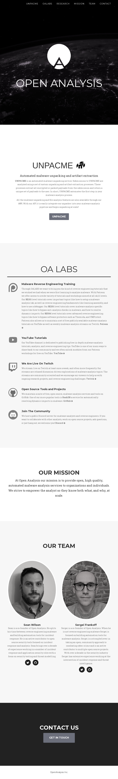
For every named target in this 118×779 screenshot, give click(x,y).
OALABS (47, 7)
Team (92, 7)
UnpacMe (32, 7)
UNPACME (20, 181)
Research (63, 7)
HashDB (66, 397)
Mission (79, 7)
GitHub (68, 401)
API (20, 203)
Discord (60, 423)
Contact (105, 7)
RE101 (29, 299)
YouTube (59, 353)
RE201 (51, 306)
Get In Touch (59, 737)
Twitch (91, 378)
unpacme (59, 216)
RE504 (48, 313)
